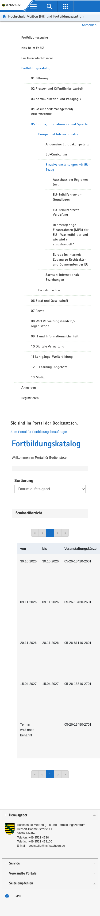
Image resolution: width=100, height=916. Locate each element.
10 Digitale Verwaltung (47, 346)
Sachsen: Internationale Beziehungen (63, 277)
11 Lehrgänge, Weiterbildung (52, 357)
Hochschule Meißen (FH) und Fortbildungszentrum (46, 16)
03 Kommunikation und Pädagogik (56, 99)
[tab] (50, 815)
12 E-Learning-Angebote (49, 367)
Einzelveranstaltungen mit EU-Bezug (68, 167)
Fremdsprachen (49, 290)
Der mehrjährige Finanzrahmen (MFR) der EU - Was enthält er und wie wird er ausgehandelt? (70, 234)
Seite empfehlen (21, 883)
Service (14, 863)
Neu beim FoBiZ (32, 48)
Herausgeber (18, 815)
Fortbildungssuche (34, 37)
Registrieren (30, 398)
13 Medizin (39, 377)
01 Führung (39, 78)
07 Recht (37, 311)
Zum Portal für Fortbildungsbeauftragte (39, 432)
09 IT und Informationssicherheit (54, 336)
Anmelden (89, 25)
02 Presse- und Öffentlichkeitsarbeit (57, 88)
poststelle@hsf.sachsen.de (46, 845)
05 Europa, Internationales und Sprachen (60, 124)
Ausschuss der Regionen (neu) (70, 182)
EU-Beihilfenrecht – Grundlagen (67, 197)
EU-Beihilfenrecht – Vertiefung (67, 212)
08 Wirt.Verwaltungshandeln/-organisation (53, 323)
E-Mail (17, 896)
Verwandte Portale (22, 873)
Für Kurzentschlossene (37, 58)
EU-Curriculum (56, 154)
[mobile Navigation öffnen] (33, 6)
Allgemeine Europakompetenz (67, 144)
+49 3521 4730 (38, 837)
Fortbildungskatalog (35, 68)
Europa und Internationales (58, 134)
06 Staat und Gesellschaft (49, 301)
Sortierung (23, 481)
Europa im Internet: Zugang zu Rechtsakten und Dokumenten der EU (70, 259)
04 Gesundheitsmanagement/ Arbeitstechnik (52, 111)
